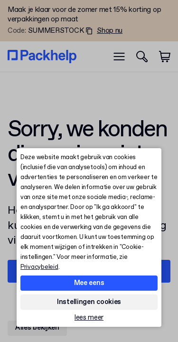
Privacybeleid (39, 267)
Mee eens (89, 283)
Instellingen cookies (89, 302)
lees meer (89, 318)
